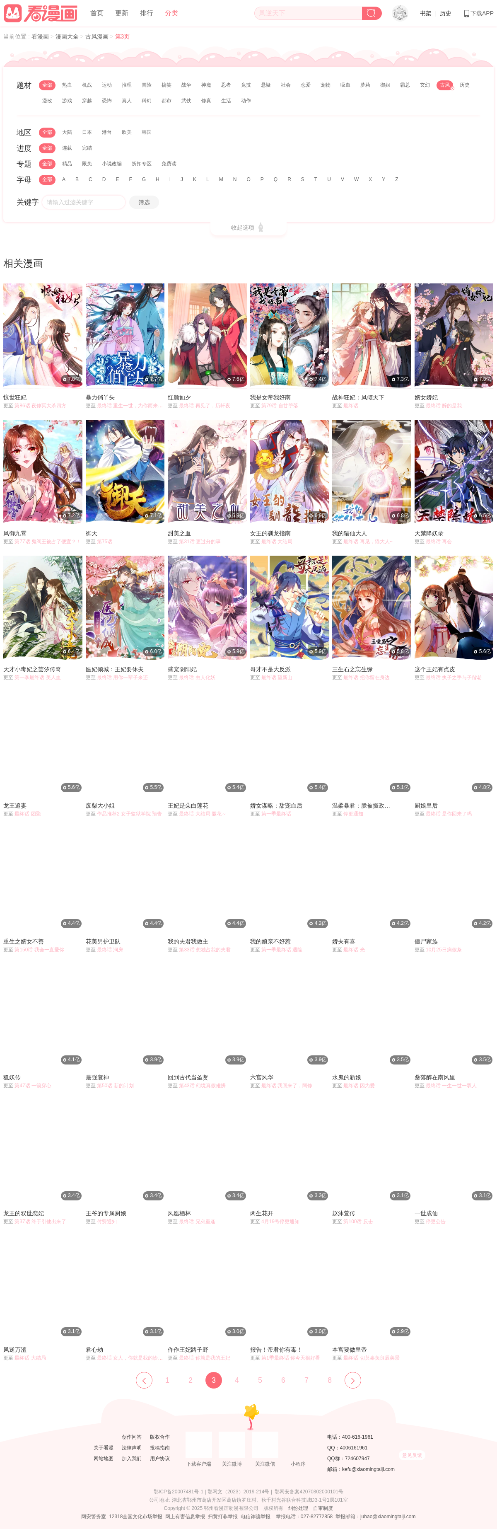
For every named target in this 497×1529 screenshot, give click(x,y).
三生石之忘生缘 (352, 669)
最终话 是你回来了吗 (449, 814)
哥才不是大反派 (270, 669)
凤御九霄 (15, 533)
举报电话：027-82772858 (304, 1516)
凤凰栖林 (179, 1213)
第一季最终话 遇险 (281, 950)
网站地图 (103, 1458)
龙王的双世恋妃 (23, 1213)
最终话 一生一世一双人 (451, 1086)
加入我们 (132, 1458)
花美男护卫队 (103, 941)
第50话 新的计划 (115, 1086)
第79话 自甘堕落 (279, 406)
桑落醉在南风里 (435, 1077)
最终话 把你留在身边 (366, 677)
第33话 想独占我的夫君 (205, 950)
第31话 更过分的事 (200, 541)
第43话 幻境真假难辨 (202, 1086)
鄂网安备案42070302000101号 (309, 1492)
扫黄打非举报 (223, 1516)
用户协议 (160, 1458)
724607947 (357, 1458)
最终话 (350, 406)
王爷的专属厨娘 (106, 1213)
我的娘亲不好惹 (270, 941)
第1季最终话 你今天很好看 (290, 1358)
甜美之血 (179, 533)
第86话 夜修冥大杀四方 (40, 406)
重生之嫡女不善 (23, 941)
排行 (146, 13)
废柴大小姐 (100, 805)
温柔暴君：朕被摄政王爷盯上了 (364, 805)
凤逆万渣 (15, 1349)
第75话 (104, 541)
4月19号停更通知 (280, 1221)
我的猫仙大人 (349, 533)
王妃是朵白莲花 (188, 805)
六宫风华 (261, 1077)
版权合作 (160, 1437)
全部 (47, 85)
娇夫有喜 (343, 941)
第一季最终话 (276, 814)
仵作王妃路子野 (188, 1349)
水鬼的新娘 (346, 1077)
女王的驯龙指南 (270, 533)
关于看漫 (103, 1448)
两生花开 (261, 1213)
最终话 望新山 (276, 677)
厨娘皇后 (426, 805)
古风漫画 (97, 36)
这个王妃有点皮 (435, 669)
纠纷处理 (298, 1508)
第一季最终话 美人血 (37, 677)
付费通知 (107, 1221)
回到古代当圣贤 (188, 1077)
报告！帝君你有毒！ (276, 1349)
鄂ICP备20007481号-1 (178, 1492)
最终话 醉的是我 (444, 406)
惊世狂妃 (15, 397)
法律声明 (132, 1448)
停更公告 (436, 1221)
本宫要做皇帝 (349, 1349)
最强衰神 (97, 1077)
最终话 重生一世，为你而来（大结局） (140, 406)
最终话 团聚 (27, 814)
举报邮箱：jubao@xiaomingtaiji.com (375, 1516)
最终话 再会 (439, 541)
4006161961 (354, 1448)
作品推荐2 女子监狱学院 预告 (129, 814)
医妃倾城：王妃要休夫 (115, 669)
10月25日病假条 (444, 950)
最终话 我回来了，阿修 (286, 1086)
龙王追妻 (15, 805)
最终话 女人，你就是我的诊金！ (132, 1358)
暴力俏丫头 (100, 397)
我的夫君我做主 (188, 941)
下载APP (478, 13)
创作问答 (132, 1437)
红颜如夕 (179, 397)
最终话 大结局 (276, 541)
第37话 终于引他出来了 (40, 1221)
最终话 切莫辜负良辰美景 (371, 1358)
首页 (97, 13)
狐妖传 (12, 1077)
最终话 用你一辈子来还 (122, 677)
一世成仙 (426, 1213)
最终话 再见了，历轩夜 (204, 406)
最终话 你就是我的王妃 (204, 1358)
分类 (171, 13)
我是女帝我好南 (270, 397)
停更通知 (353, 814)
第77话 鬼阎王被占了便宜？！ (47, 541)
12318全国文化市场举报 (135, 1516)
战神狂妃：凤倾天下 (358, 397)
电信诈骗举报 (255, 1516)
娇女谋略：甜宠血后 (276, 805)
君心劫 (94, 1349)
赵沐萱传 (343, 1213)
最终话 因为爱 (358, 1086)
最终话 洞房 (110, 950)
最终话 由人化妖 (197, 677)
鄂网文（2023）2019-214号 (238, 1492)
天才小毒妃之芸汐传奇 (32, 669)
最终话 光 (353, 950)
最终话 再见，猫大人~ (367, 541)
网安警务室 (93, 1516)
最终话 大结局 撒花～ (203, 814)
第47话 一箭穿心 (32, 1086)
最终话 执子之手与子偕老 (454, 677)
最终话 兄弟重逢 (197, 1221)
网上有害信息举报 (185, 1516)
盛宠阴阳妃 (182, 669)
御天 (91, 533)
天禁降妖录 (429, 533)
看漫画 (41, 36)
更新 (121, 13)
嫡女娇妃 (426, 397)
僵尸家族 (426, 941)
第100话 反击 (358, 1221)
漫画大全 (67, 36)
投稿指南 (160, 1448)
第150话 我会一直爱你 (39, 950)
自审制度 (323, 1508)
